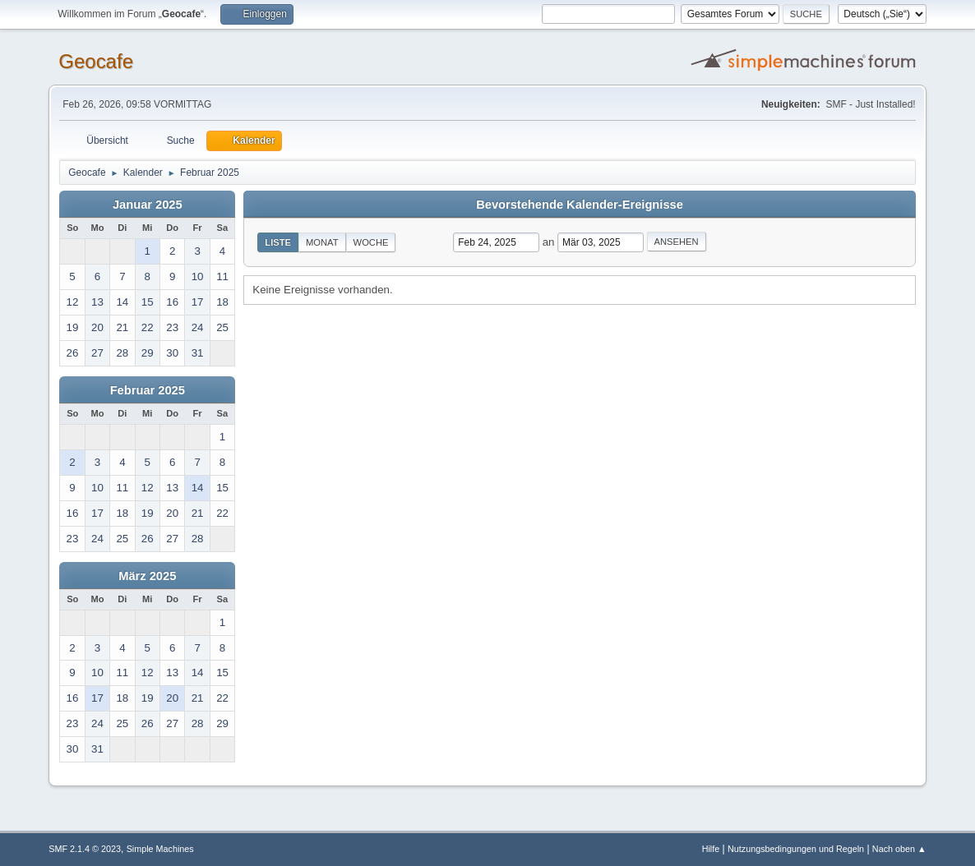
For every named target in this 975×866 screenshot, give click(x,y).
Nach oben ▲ (899, 849)
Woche (371, 242)
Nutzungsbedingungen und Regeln (796, 849)
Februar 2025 (147, 390)
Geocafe (95, 61)
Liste (278, 242)
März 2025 (147, 576)
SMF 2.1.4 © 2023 (85, 849)
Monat (322, 242)
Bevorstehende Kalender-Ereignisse (579, 204)
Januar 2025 (148, 204)
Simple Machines (160, 849)
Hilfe (711, 849)
